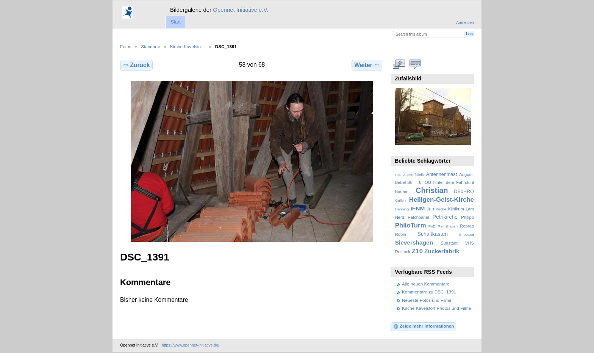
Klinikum (456, 209)
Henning (402, 209)
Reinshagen (448, 226)
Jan (430, 209)
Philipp (467, 217)
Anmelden (465, 22)
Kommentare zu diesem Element (415, 64)
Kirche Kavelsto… (187, 46)
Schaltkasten (432, 234)
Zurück (136, 64)
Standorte (150, 46)
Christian (432, 190)
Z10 (417, 251)
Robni (400, 234)
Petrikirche (445, 217)
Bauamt (402, 191)
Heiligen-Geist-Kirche (441, 199)
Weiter (367, 64)
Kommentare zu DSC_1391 (429, 291)
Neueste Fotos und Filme (427, 300)
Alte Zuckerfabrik (409, 175)
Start (175, 22)
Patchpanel (418, 217)
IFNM (418, 208)
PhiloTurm (410, 225)
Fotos (125, 46)
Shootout (466, 234)
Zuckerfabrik (442, 251)
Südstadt (449, 243)
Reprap (467, 226)
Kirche (441, 209)
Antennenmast (441, 174)
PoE (432, 226)
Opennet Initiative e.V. (240, 9)
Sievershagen (414, 242)
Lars (470, 209)
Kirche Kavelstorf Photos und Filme (436, 308)
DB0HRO (464, 191)
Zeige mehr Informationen (423, 326)
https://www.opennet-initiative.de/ (190, 345)
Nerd (399, 217)
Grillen (400, 200)
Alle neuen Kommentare (425, 283)
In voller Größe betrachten (399, 64)
